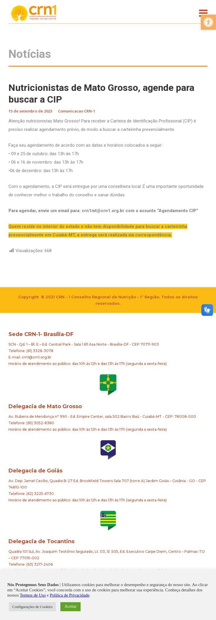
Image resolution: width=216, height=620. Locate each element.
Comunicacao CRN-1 (76, 111)
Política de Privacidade (69, 595)
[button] (208, 22)
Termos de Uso (33, 595)
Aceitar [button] (70, 606)
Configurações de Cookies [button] (32, 607)
